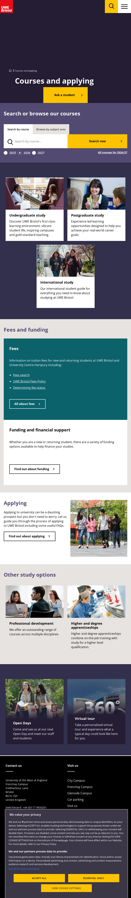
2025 (12, 153)
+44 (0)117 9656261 (35, 807)
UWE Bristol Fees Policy (29, 381)
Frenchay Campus (80, 787)
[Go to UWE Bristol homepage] (10, 70)
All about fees (24, 404)
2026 (27, 153)
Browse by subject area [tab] (51, 129)
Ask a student (64, 95)
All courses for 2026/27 (112, 152)
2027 (41, 153)
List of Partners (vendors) (24, 885)
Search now (97, 141)
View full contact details (20, 811)
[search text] (36, 141)
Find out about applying (27, 536)
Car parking (75, 799)
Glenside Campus (79, 793)
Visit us (72, 806)
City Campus (76, 780)
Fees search (21, 375)
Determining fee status (29, 388)
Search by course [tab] (18, 129)
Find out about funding (31, 469)
